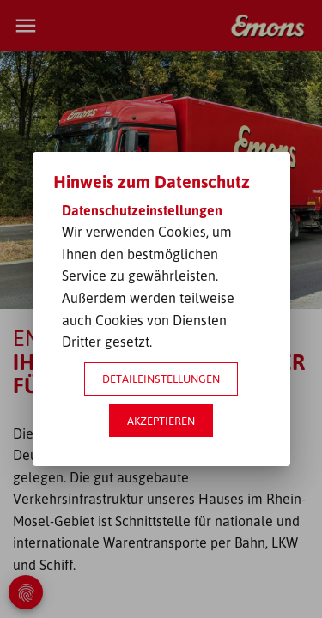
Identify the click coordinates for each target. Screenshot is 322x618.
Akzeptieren (161, 420)
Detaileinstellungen (161, 378)
